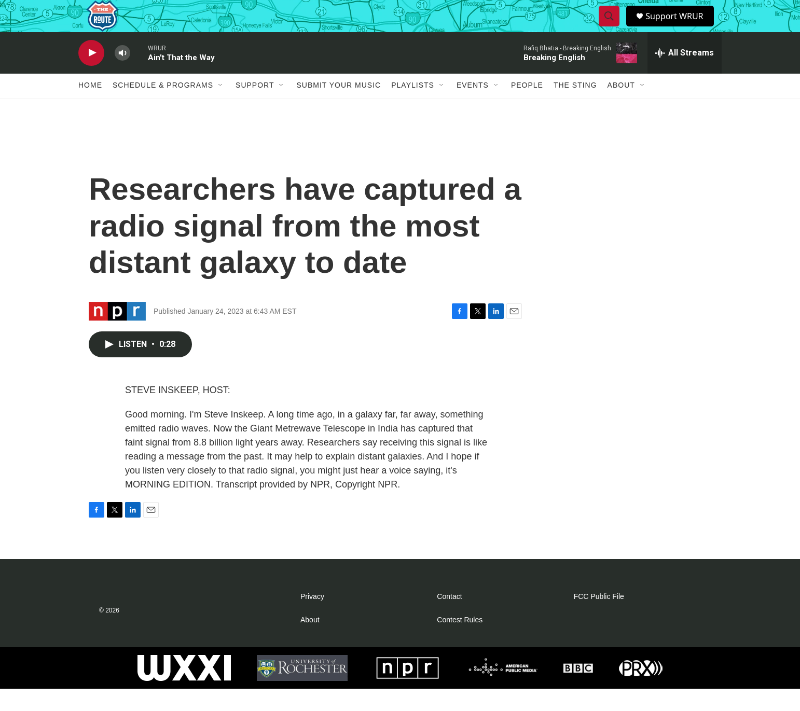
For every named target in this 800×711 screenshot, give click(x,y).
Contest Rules (459, 642)
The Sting (575, 108)
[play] (91, 75)
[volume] (122, 75)
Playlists (412, 108)
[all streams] (684, 75)
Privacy (312, 619)
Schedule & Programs (163, 108)
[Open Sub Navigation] (221, 108)
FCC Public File (599, 619)
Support (255, 108)
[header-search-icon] (610, 27)
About (621, 108)
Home (90, 108)
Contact (449, 619)
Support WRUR (678, 27)
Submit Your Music (338, 108)
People (527, 108)
